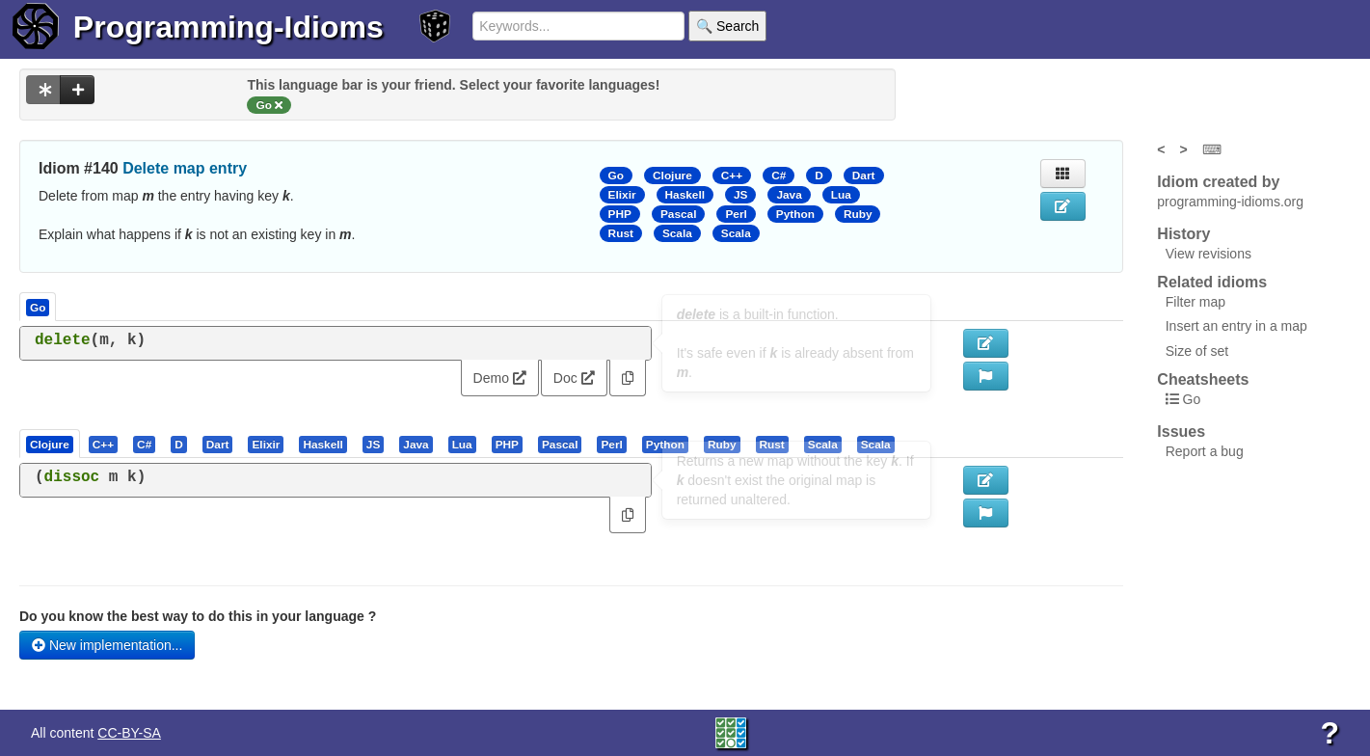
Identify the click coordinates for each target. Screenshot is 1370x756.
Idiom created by (1218, 182)
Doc (574, 378)
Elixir (622, 195)
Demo (499, 378)
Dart (863, 175)
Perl (735, 214)
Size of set (1197, 351)
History (1183, 234)
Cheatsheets (1203, 379)
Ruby (858, 214)
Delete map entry (184, 168)
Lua (841, 195)
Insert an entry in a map (1236, 326)
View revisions (1208, 253)
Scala (677, 233)
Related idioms (1212, 282)
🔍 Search (727, 26)
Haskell (685, 195)
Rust (620, 233)
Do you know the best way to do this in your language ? (197, 616)
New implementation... (107, 645)
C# (778, 175)
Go (616, 175)
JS (740, 195)
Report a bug (1205, 451)
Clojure (672, 175)
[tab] (50, 443)
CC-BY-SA (129, 733)
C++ (731, 175)
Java (788, 195)
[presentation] (49, 443)
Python (795, 214)
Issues (1181, 431)
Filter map (1195, 302)
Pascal (678, 214)
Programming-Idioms (228, 27)
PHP (619, 214)
